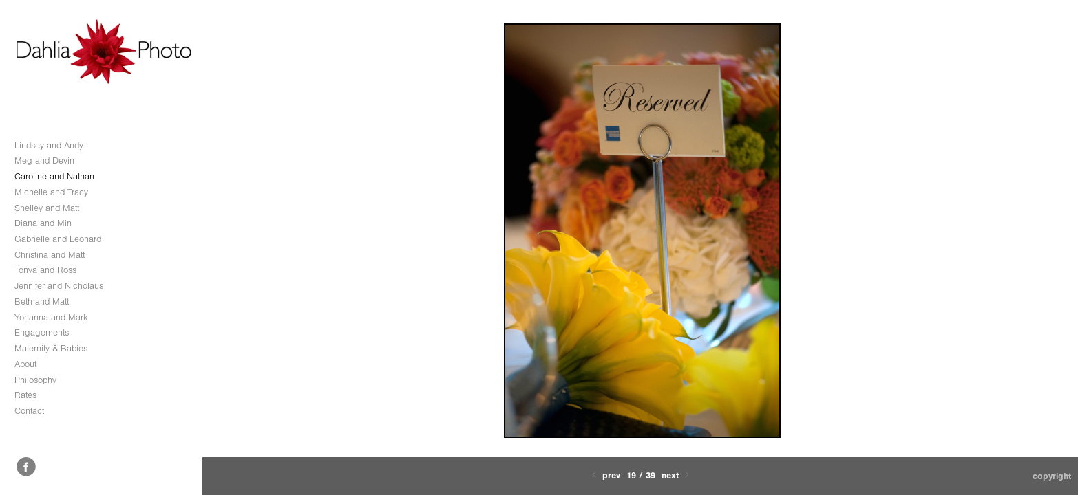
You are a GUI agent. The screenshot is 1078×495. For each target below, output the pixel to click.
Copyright (1052, 476)
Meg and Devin (44, 160)
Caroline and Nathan (54, 176)
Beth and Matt (41, 301)
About (25, 364)
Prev (604, 475)
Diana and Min (43, 223)
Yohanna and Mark (51, 317)
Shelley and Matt (46, 208)
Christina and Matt (49, 255)
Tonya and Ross (45, 270)
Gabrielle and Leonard (57, 239)
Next (677, 475)
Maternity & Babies (50, 348)
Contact (29, 411)
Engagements (41, 332)
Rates (25, 395)
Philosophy (35, 380)
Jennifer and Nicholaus (58, 285)
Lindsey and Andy (48, 145)
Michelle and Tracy (51, 192)
